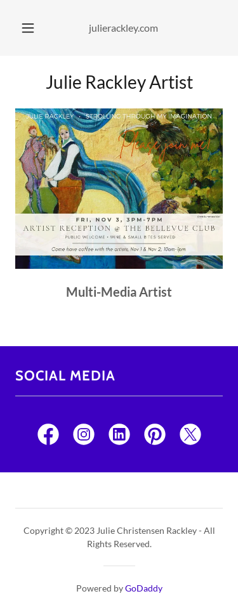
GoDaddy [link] (143, 588)
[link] (48, 437)
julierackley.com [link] (123, 28)
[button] (28, 28)
